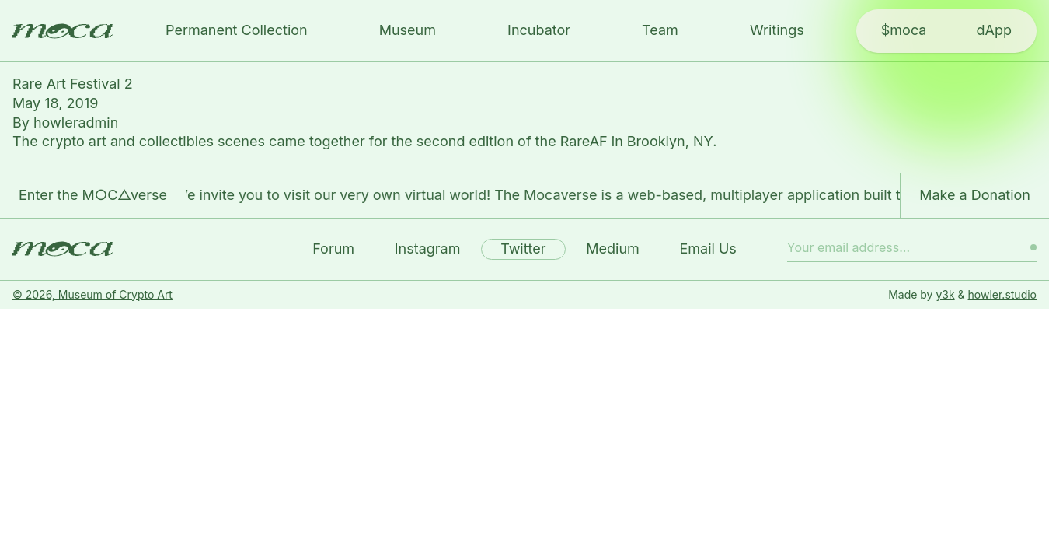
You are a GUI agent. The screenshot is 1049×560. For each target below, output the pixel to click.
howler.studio (1002, 294)
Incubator (538, 30)
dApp (993, 30)
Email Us (707, 248)
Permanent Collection (237, 30)
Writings (777, 30)
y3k (945, 294)
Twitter (522, 248)
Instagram (428, 248)
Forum (333, 248)
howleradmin (75, 122)
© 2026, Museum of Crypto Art (92, 294)
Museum (407, 30)
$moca (904, 30)
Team (660, 30)
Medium (613, 248)
